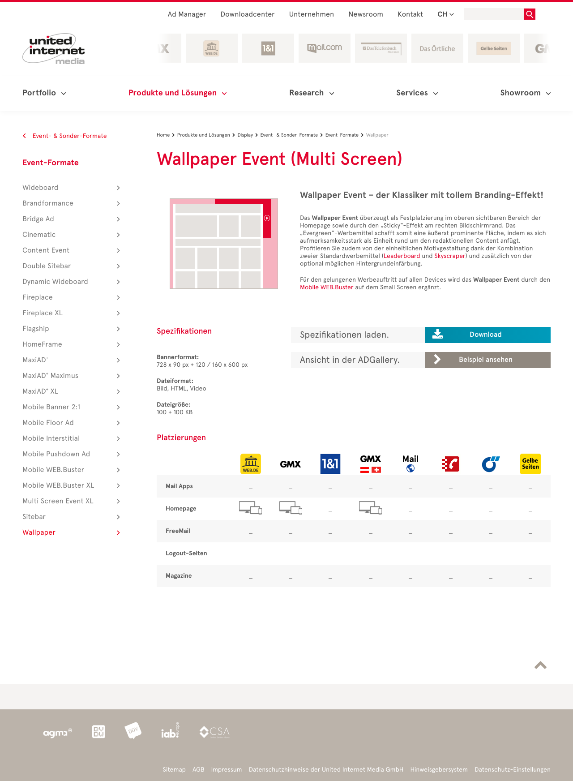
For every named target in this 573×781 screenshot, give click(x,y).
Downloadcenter (247, 14)
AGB (198, 769)
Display (248, 135)
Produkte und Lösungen (207, 135)
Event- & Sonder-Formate (64, 136)
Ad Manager (187, 14)
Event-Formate (50, 163)
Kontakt (410, 14)
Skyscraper (449, 256)
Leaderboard (402, 256)
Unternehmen (311, 14)
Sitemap (174, 769)
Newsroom (365, 14)
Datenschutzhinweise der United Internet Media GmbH (326, 769)
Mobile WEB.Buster (327, 287)
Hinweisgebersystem (439, 769)
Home (167, 135)
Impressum (226, 769)
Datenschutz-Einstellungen (513, 769)
